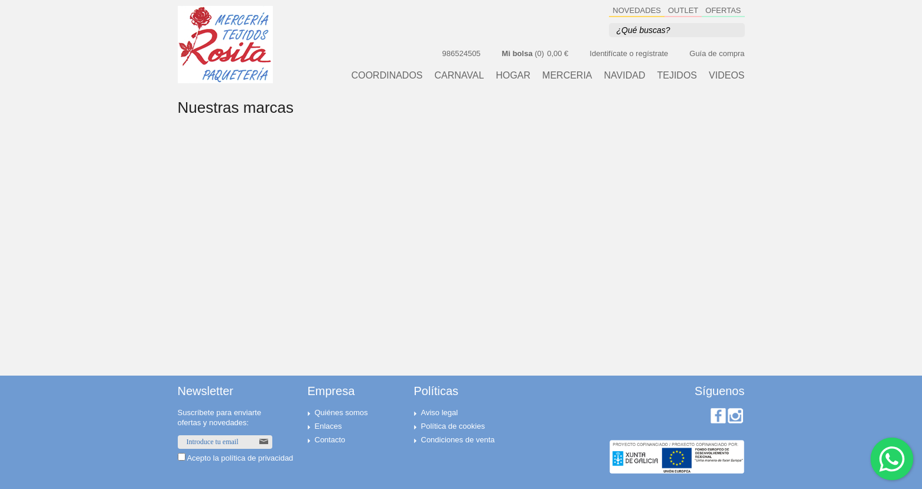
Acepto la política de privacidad (240, 458)
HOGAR (513, 75)
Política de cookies (453, 426)
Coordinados (387, 75)
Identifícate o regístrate (628, 53)
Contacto (330, 439)
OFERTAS (723, 10)
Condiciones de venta (458, 439)
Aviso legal (439, 412)
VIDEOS (726, 75)
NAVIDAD (625, 75)
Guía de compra (716, 53)
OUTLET (683, 10)
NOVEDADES (637, 10)
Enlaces (328, 426)
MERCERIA (567, 75)
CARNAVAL (459, 75)
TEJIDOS (677, 75)
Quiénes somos (341, 412)
